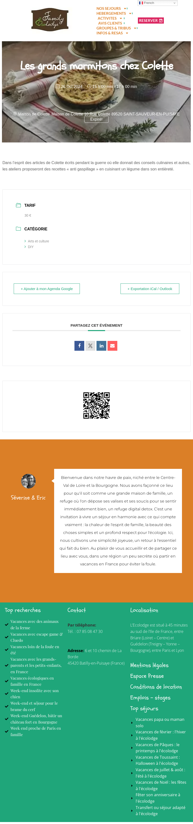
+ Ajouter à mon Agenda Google (47, 291)
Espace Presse (147, 678)
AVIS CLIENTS (110, 23)
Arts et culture (36, 243)
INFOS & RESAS (112, 32)
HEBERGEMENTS (114, 13)
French (146, 3)
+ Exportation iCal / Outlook (149, 291)
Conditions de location (156, 689)
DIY (29, 249)
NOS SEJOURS (111, 8)
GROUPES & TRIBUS (116, 28)
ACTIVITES (110, 18)
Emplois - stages (150, 700)
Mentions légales (149, 667)
